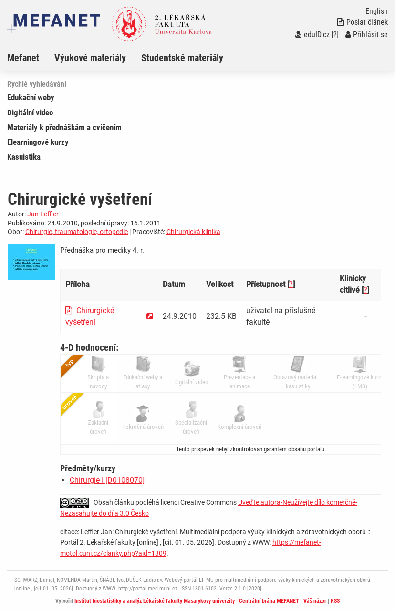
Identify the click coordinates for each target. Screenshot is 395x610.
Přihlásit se (366, 34)
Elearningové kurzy (38, 142)
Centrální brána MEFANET (269, 601)
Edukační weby (30, 97)
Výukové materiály (90, 57)
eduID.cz (312, 34)
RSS (335, 601)
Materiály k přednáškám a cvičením (64, 127)
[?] (335, 34)
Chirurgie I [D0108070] (107, 480)
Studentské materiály (182, 57)
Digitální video (30, 112)
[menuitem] (30, 58)
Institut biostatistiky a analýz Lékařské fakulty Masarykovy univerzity (154, 601)
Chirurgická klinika (193, 231)
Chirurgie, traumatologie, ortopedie (76, 231)
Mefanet (23, 57)
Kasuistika (24, 157)
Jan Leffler (43, 214)
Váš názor (314, 601)
